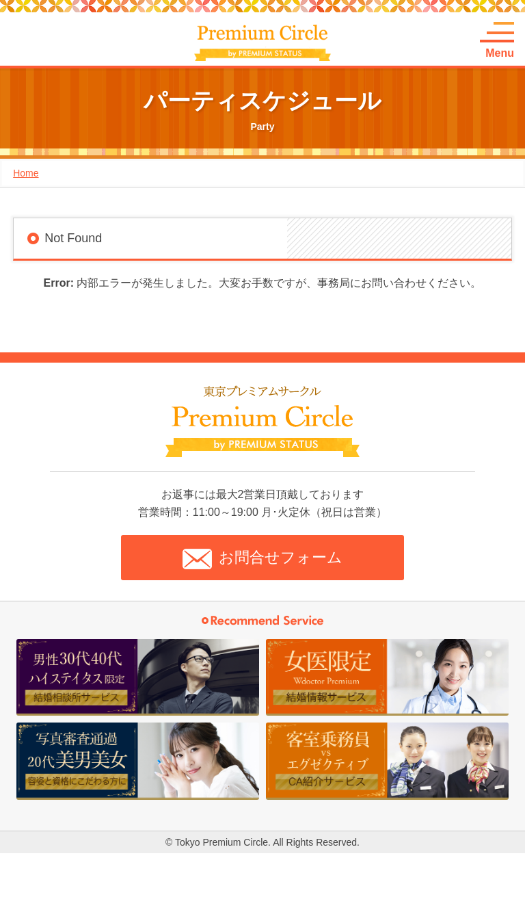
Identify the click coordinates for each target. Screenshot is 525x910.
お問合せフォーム (262, 559)
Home (25, 173)
